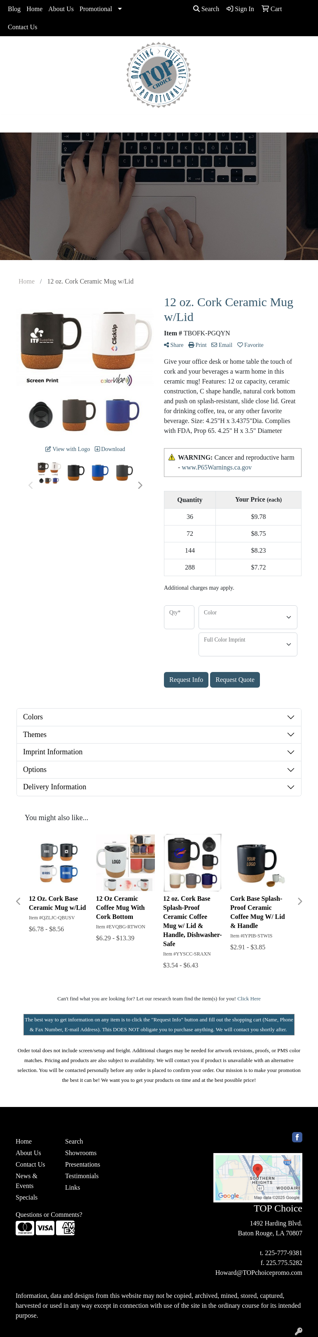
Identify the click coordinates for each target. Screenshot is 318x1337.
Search (206, 8)
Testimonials (82, 1175)
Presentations (82, 1164)
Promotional (96, 8)
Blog (14, 8)
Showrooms (80, 1152)
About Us (61, 8)
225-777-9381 (283, 1252)
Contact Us (22, 26)
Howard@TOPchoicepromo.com (258, 1272)
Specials (26, 1197)
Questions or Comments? (49, 1214)
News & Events (26, 1180)
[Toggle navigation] (12, 123)
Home (34, 8)
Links (72, 1187)
